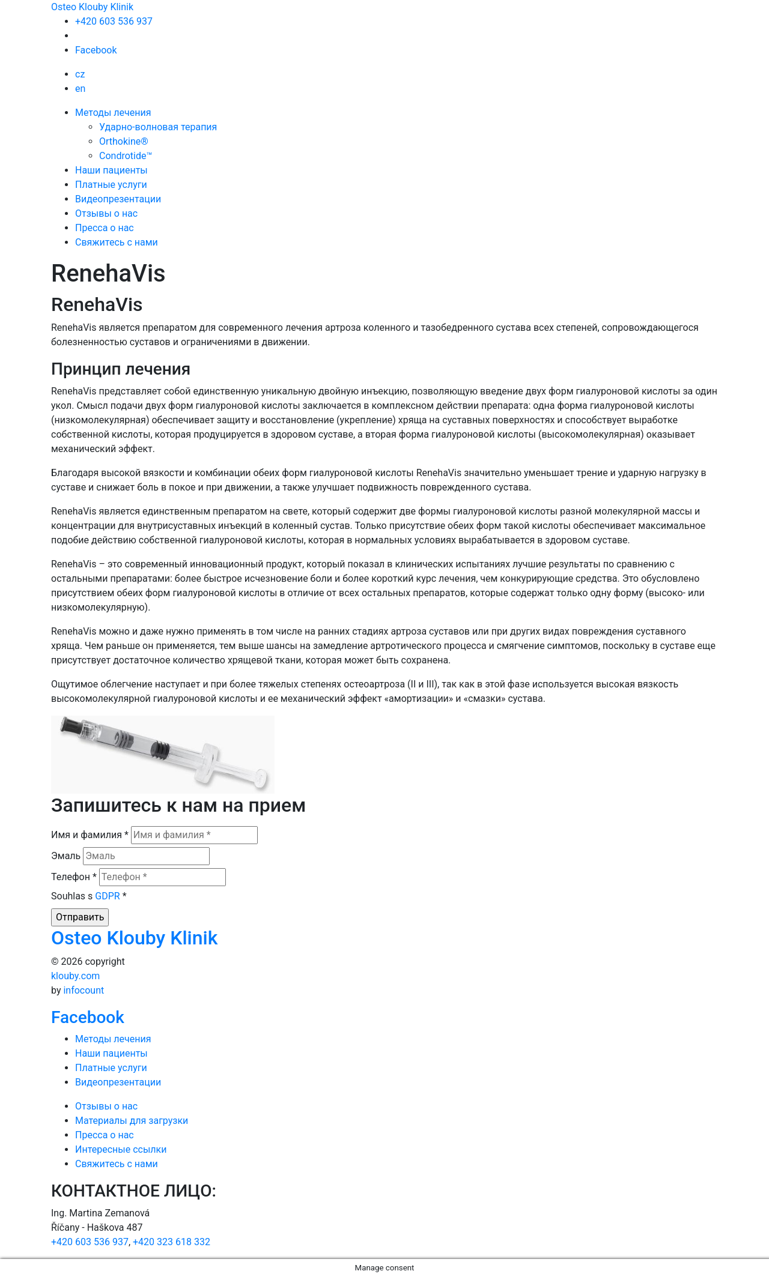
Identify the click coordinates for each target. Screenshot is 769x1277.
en (80, 88)
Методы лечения (113, 112)
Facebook (96, 50)
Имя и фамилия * (90, 835)
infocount (83, 990)
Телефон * (74, 877)
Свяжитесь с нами (116, 242)
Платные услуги (111, 184)
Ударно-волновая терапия (158, 127)
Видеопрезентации (118, 199)
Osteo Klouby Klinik (92, 7)
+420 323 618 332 (171, 1242)
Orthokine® (123, 141)
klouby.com (75, 976)
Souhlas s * (89, 896)
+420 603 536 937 (114, 21)
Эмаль (66, 856)
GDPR (107, 896)
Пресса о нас (104, 228)
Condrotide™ (125, 156)
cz (80, 74)
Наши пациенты (111, 170)
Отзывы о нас (106, 213)
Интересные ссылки (120, 1149)
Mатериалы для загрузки (131, 1120)
